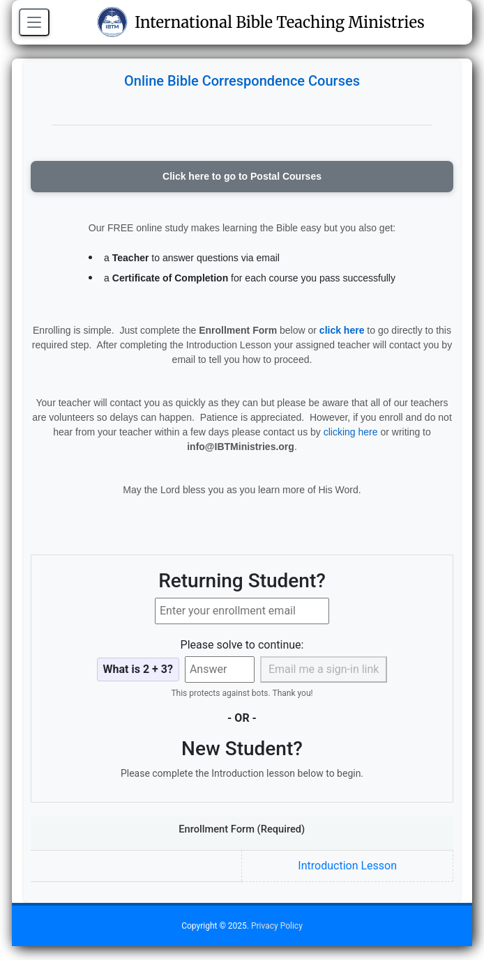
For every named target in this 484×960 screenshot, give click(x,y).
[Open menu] (34, 22)
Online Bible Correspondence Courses (242, 80)
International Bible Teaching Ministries (261, 22)
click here (342, 330)
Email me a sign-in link (324, 669)
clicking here (351, 432)
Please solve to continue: (242, 644)
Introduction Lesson (347, 865)
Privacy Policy (277, 926)
